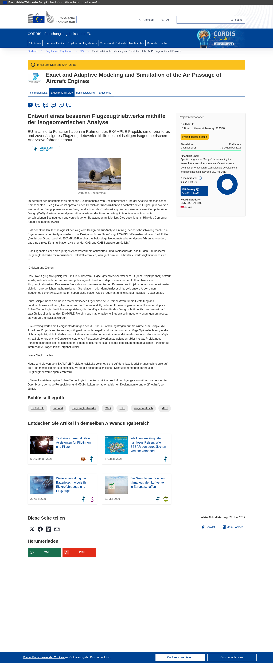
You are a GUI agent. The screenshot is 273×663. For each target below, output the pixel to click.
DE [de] (30, 104)
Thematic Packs (54, 43)
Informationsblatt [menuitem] (38, 92)
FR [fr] (53, 104)
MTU (165, 408)
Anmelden (146, 19)
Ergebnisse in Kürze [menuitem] (62, 92)
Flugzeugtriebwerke (84, 408)
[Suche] (236, 20)
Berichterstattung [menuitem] (85, 92)
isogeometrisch (143, 408)
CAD (108, 408)
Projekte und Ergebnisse (82, 43)
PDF (82, 552)
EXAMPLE (37, 408)
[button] (165, 20)
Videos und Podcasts (113, 43)
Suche (163, 43)
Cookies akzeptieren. (180, 657)
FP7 (82, 51)
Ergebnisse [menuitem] (105, 92)
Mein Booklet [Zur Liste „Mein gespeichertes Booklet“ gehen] (233, 527)
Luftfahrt (58, 408)
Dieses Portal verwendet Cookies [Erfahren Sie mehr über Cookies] (44, 657)
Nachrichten (136, 43)
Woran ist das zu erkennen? (82, 2)
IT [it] (61, 104)
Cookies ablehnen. (232, 657)
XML (47, 552)
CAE (122, 408)
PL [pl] (69, 104)
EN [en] (37, 104)
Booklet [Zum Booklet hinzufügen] (208, 527)
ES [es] (45, 104)
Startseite (35, 43)
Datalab (152, 43)
